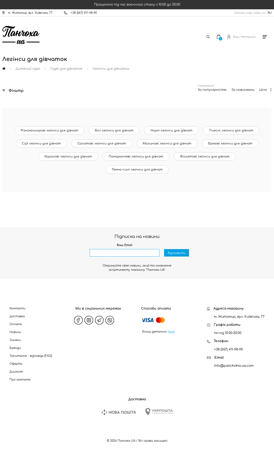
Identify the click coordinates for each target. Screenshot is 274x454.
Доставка (17, 316)
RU (270, 12)
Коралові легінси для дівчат (68, 156)
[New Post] (118, 412)
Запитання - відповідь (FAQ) (31, 355)
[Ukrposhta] (159, 411)
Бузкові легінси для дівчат (230, 143)
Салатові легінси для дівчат (102, 143)
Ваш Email (124, 245)
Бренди (15, 348)
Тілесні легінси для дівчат (231, 130)
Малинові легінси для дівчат (167, 143)
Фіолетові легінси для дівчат (205, 156)
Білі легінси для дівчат (114, 130)
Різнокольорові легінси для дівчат (49, 130)
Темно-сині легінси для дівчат (137, 169)
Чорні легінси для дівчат (171, 130)
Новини (15, 332)
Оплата (16, 324)
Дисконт (16, 371)
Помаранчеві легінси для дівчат (136, 156)
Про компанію (20, 379)
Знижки (15, 340)
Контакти (17, 308)
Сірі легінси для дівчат (41, 143)
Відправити (177, 253)
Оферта (16, 363)
